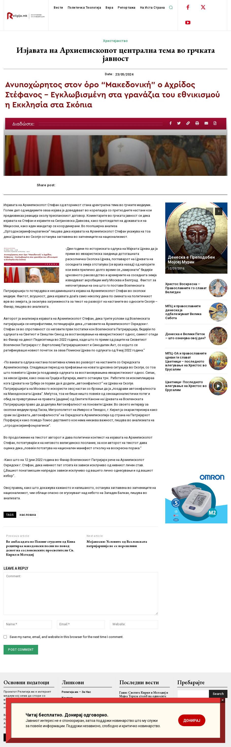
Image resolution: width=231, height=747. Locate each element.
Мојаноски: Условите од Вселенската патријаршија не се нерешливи (117, 543)
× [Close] (223, 700)
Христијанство (115, 41)
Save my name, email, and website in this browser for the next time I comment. (66, 637)
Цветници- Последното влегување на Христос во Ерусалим (186, 386)
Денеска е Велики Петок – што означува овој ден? (185, 336)
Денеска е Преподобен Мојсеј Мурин (191, 259)
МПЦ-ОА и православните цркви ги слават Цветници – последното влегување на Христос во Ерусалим (186, 361)
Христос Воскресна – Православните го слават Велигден (186, 288)
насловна (28, 515)
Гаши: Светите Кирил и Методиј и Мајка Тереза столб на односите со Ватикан (143, 696)
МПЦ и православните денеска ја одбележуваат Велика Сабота (183, 312)
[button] (171, 7)
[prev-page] (209, 211)
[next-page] (218, 211)
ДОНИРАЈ (191, 721)
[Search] (218, 694)
